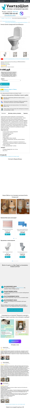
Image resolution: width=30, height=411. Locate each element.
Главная (2, 18)
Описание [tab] (3, 113)
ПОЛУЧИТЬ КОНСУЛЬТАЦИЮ (15, 310)
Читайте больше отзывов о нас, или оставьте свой (15, 404)
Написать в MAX (15, 341)
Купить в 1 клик (4, 87)
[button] (28, 54)
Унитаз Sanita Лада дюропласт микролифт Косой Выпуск (16, 22)
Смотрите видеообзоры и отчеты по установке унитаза (16, 58)
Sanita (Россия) (8, 18)
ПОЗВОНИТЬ (19, 1)
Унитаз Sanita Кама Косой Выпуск (9, 21)
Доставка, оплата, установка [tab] (14, 113)
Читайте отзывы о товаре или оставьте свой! (9, 156)
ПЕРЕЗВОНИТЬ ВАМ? (10, 15)
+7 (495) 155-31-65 (10, 13)
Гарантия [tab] (26, 113)
